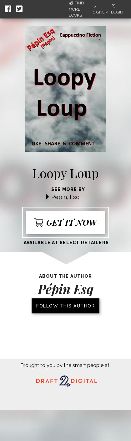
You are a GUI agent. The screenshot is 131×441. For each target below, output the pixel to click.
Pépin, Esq (65, 197)
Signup (100, 9)
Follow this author (65, 305)
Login (117, 9)
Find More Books (76, 9)
